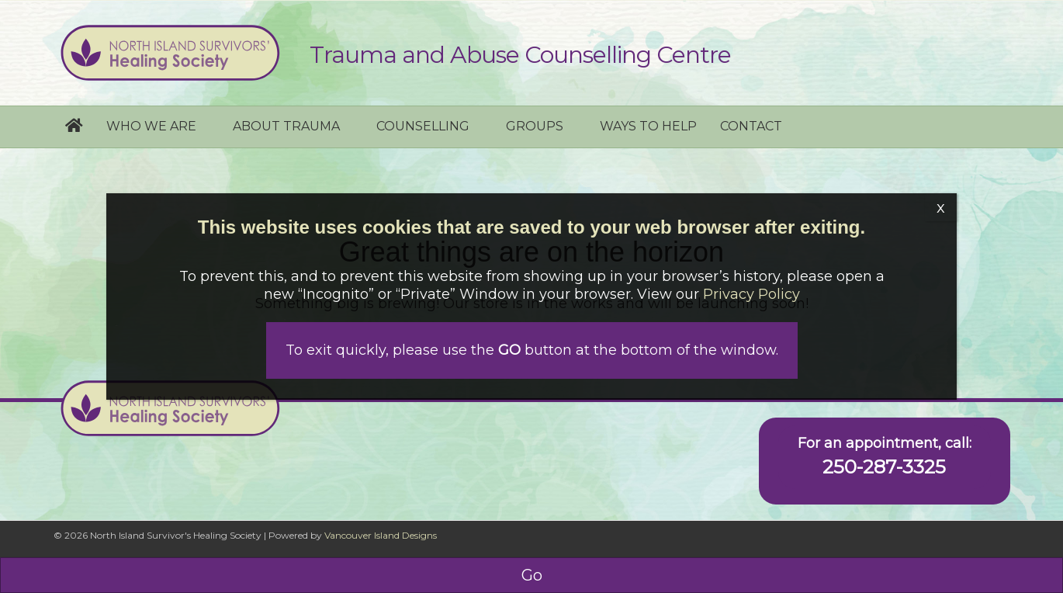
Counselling (422, 126)
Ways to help (648, 126)
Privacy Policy (751, 294)
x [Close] (941, 207)
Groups (534, 126)
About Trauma (286, 126)
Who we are (151, 126)
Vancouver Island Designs (380, 535)
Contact (751, 126)
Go (531, 575)
